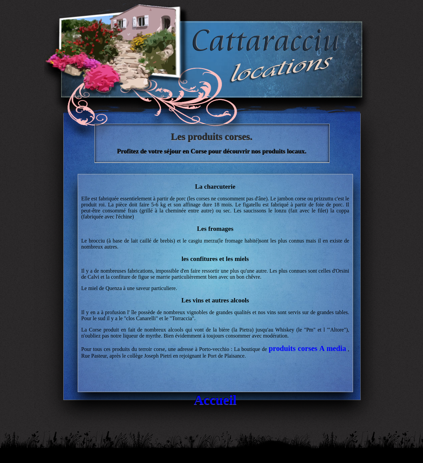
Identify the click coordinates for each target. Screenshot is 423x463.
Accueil (215, 399)
